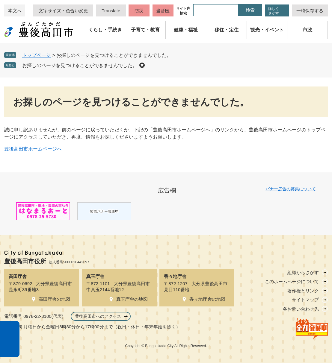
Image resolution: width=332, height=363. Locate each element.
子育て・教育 (145, 29)
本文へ (15, 10)
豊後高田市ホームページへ (33, 148)
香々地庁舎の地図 (207, 299)
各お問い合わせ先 (301, 309)
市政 (307, 29)
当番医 (163, 10)
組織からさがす (303, 272)
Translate (111, 10)
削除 (142, 65)
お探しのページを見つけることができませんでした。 (79, 65)
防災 (139, 10)
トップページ (36, 55)
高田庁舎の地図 (54, 299)
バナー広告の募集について (290, 188)
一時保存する (309, 10)
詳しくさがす (273, 11)
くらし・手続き (105, 29)
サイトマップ (305, 299)
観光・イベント (267, 29)
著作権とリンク (303, 290)
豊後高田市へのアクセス (98, 316)
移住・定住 (227, 29)
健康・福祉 (186, 29)
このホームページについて (292, 281)
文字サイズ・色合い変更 (63, 10)
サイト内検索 (183, 10)
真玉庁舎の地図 (132, 299)
